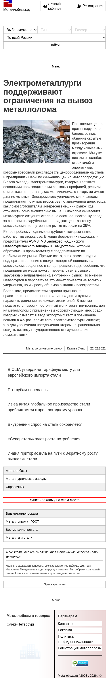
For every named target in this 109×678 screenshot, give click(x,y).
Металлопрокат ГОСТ (22, 521)
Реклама (65, 630)
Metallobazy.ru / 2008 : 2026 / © (80, 675)
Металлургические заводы (26, 478)
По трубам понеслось (28, 390)
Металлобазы (16, 471)
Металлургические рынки (44, 348)
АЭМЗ (34, 241)
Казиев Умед (76, 348)
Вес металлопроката (22, 529)
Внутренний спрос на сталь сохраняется (45, 424)
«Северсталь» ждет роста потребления (44, 439)
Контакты (65, 624)
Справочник (15, 487)
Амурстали (64, 246)
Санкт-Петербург (20, 624)
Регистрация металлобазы (80, 648)
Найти (55, 45)
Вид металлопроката (22, 513)
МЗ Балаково (51, 241)
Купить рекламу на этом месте (54, 500)
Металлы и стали (19, 537)
